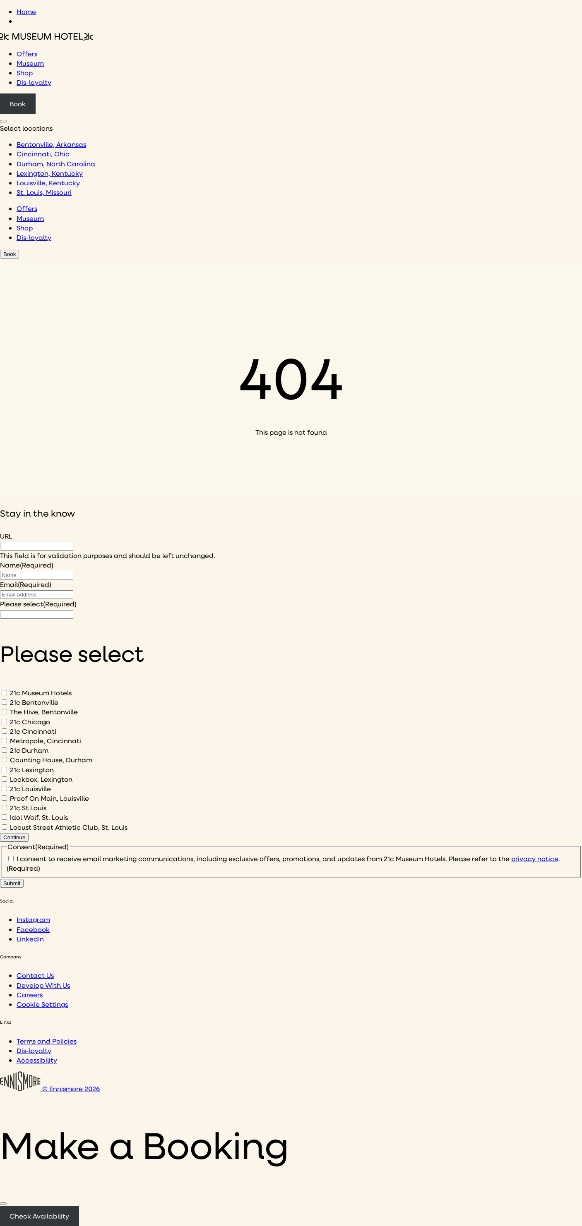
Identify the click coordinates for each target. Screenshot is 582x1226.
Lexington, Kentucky (50, 173)
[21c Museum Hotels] (4, 692)
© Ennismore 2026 (50, 1088)
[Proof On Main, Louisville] (4, 798)
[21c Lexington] (4, 769)
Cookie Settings (42, 1004)
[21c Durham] (4, 750)
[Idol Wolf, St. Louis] (4, 817)
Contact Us (35, 975)
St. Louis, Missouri (44, 192)
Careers (30, 994)
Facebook (33, 929)
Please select (38, 603)
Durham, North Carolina (56, 163)
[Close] (3, 1203)
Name (26, 564)
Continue (14, 837)
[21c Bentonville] (4, 702)
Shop (25, 72)
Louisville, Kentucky (48, 182)
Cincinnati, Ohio (43, 153)
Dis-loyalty (34, 82)
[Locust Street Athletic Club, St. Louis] (4, 827)
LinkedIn (30, 938)
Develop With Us (43, 985)
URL (6, 536)
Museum (30, 63)
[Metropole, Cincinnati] (4, 740)
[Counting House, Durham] (4, 759)
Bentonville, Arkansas (51, 144)
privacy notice (534, 858)
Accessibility (37, 1060)
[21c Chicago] (4, 721)
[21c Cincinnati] (4, 731)
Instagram (33, 919)
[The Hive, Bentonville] (4, 711)
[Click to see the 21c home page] (46, 37)
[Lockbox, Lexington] (4, 779)
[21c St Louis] (4, 807)
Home (26, 11)
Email (25, 584)
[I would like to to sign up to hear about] (36, 614)
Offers (27, 53)
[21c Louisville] (4, 788)
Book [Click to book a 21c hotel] (18, 103)
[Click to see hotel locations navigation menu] (3, 121)
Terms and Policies (47, 1041)
